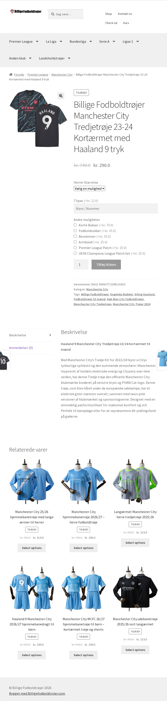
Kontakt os (125, 14)
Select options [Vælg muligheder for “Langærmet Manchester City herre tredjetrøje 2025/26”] (135, 543)
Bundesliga (78, 41)
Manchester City (62, 74)
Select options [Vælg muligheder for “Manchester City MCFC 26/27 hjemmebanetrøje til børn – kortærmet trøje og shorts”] (84, 655)
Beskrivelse (17, 335)
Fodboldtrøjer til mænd (89, 299)
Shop (108, 14)
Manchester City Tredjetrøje (92, 304)
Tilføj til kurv (106, 264)
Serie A (104, 41)
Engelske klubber (121, 294)
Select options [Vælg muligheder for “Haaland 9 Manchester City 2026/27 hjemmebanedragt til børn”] (32, 655)
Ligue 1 (128, 41)
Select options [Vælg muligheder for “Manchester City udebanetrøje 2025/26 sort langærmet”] (135, 650)
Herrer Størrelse (86, 182)
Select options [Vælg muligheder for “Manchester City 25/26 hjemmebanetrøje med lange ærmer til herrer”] (32, 548)
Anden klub (17, 58)
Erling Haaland (145, 294)
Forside (19, 74)
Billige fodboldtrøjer (95, 294)
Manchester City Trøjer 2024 (131, 304)
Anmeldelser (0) (21, 347)
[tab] (31, 335)
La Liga (51, 41)
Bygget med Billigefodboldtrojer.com (37, 693)
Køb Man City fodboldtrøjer (125, 299)
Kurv (126, 23)
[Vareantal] (81, 265)
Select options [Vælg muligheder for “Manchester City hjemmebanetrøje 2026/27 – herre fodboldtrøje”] (84, 548)
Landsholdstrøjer (52, 58)
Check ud (111, 23)
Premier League (21, 41)
